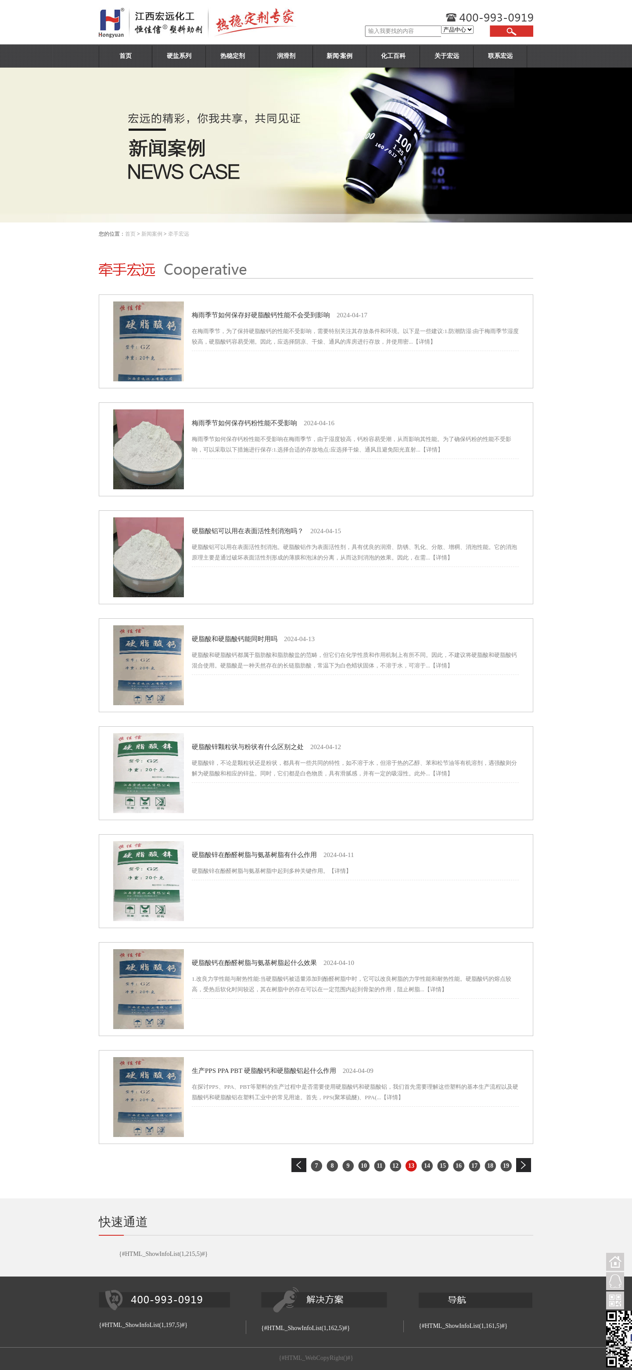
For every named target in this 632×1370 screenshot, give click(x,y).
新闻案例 (151, 234)
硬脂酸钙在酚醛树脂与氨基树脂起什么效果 (254, 962)
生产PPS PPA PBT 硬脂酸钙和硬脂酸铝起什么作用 (264, 1070)
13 (411, 1165)
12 (395, 1165)
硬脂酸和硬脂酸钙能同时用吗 (234, 638)
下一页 (523, 1165)
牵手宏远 (178, 234)
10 (364, 1165)
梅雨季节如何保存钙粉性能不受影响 (244, 423)
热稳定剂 (232, 56)
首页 (125, 56)
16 (459, 1165)
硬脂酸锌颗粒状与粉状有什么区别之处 (248, 746)
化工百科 (393, 56)
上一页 (298, 1165)
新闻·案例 (340, 56)
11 (379, 1165)
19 (506, 1165)
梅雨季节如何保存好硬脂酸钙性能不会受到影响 (261, 315)
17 (474, 1165)
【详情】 (424, 341)
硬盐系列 (179, 56)
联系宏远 (500, 56)
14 (427, 1165)
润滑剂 (286, 56)
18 (490, 1165)
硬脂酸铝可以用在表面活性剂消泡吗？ (248, 530)
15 (443, 1165)
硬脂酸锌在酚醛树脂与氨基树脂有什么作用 (254, 854)
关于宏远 (446, 56)
